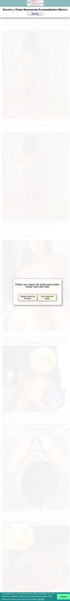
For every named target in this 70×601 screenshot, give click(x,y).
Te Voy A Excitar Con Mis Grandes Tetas (19, 512)
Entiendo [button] (63, 597)
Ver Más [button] (41, 599)
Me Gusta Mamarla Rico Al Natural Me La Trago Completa (26, 332)
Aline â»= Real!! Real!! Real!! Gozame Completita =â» (26, 120)
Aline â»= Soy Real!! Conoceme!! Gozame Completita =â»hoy (29, 223)
